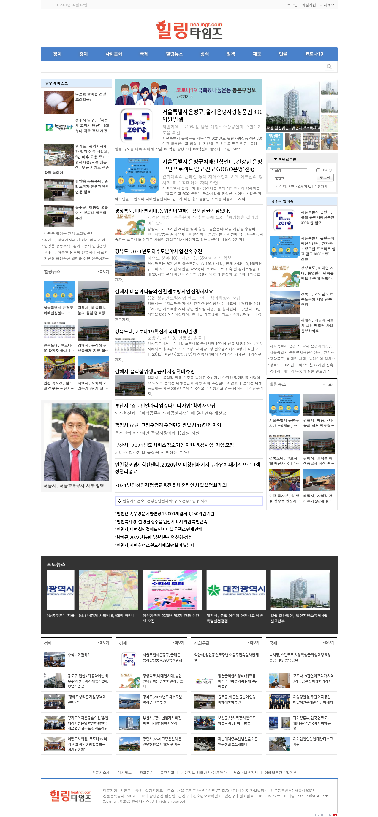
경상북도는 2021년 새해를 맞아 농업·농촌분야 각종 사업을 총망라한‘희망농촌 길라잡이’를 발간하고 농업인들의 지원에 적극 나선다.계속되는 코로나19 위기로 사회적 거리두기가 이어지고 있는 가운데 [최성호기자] (189, 234)
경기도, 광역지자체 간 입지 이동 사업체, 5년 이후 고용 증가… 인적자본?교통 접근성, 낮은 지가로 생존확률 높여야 (76, 159)
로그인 (292, 4)
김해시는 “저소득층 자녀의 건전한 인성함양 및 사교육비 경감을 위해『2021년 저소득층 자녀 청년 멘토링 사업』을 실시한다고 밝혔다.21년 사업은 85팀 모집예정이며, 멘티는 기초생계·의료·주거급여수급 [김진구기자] (188, 311)
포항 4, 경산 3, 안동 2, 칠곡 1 (177, 338)
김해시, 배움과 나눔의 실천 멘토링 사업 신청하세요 (317, 325)
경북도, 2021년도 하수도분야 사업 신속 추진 (317, 299)
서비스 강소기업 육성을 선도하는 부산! (152, 452)
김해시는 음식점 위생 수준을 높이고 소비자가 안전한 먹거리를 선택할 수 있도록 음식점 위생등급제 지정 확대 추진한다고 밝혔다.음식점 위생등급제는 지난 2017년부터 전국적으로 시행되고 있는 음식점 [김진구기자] (205, 385)
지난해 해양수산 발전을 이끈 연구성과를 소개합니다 (86, 258)
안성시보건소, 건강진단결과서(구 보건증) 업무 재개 (165, 500)
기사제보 (327, 4)
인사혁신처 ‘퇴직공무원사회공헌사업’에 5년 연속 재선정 (171, 413)
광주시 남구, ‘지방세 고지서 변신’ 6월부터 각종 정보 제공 (92, 125)
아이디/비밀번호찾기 (293, 186)
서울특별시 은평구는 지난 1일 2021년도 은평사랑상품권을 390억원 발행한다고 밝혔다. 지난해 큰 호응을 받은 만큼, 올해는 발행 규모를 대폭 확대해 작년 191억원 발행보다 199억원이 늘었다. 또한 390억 (188, 143)
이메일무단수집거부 (281, 772)
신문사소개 (101, 772)
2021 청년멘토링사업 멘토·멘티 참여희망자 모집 (194, 298)
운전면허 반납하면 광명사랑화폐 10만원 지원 (157, 433)
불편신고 (167, 772)
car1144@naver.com (313, 795)
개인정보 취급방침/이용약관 (204, 772)
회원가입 (309, 4)
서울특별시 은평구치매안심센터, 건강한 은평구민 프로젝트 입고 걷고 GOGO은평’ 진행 (318, 249)
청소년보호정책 (245, 772)
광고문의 (146, 772)
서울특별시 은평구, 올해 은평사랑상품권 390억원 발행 (317, 217)
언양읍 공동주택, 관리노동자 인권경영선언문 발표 (92, 186)
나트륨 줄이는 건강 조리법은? (90, 96)
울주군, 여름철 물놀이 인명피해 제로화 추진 (91, 212)
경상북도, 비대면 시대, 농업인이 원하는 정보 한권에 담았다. (317, 273)
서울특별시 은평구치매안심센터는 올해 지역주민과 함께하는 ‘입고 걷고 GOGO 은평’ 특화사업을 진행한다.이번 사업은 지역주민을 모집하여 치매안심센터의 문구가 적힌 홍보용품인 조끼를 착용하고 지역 (188, 193)
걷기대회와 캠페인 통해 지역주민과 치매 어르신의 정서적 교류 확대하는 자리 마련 (212, 179)
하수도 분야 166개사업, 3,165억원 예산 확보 (190, 258)
